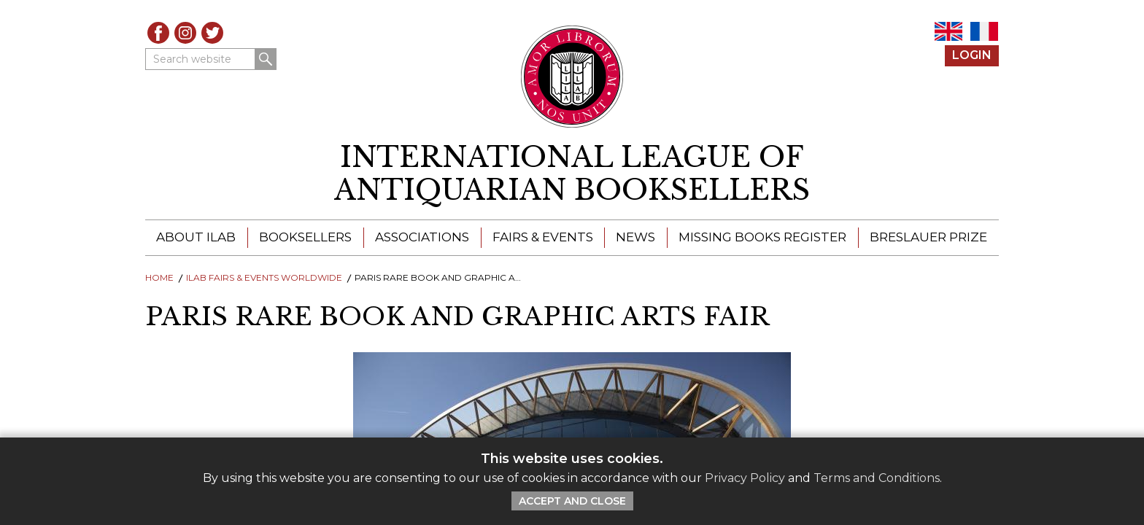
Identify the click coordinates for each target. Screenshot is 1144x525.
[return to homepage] (572, 174)
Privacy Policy (745, 478)
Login (972, 55)
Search (266, 59)
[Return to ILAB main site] (572, 77)
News (635, 237)
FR (984, 31)
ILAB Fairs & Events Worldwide (264, 277)
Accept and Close (572, 501)
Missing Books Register (762, 237)
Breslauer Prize (928, 237)
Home (159, 277)
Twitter (212, 33)
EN (948, 31)
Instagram (185, 33)
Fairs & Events (542, 237)
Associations (422, 237)
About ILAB (196, 237)
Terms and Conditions (876, 478)
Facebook (158, 33)
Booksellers (305, 237)
